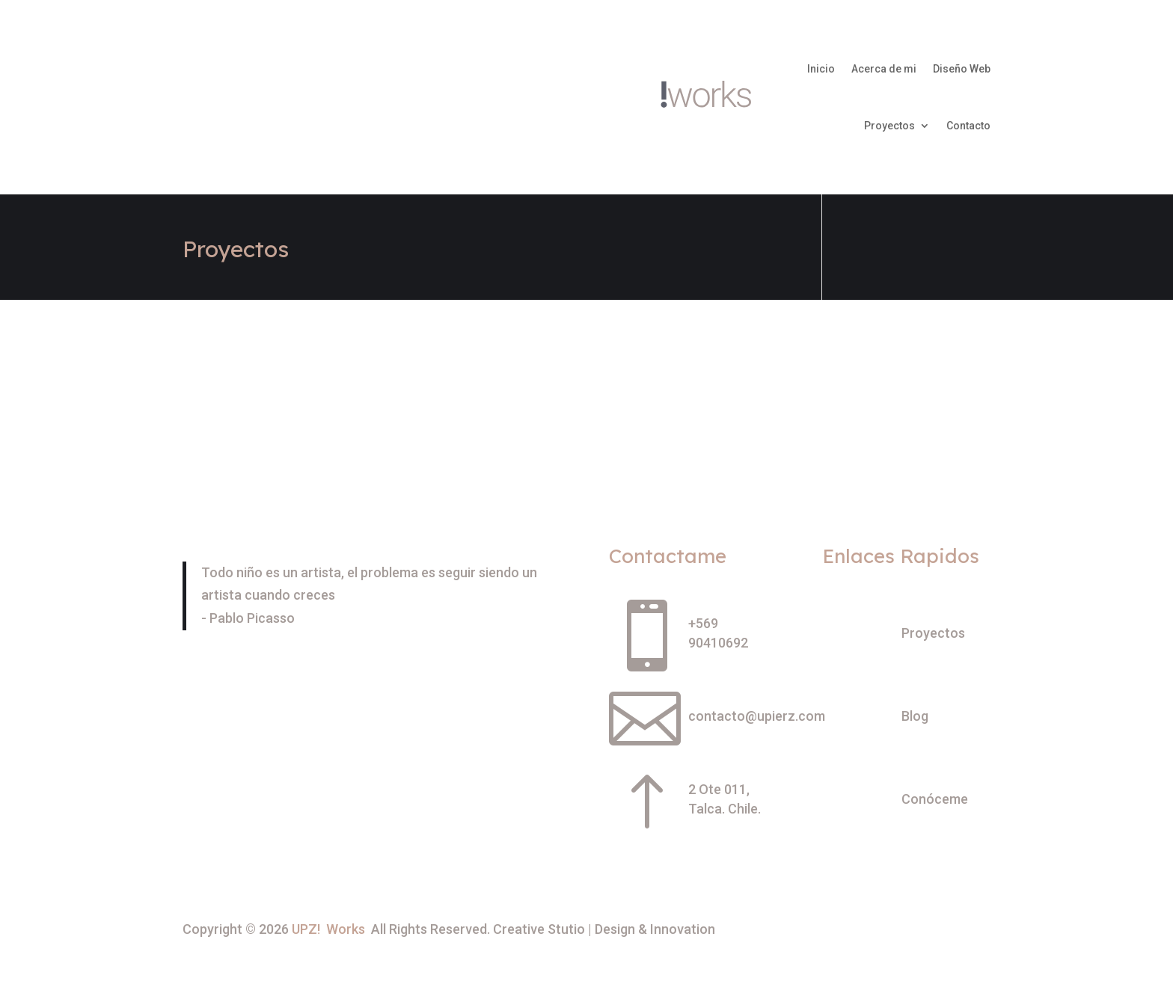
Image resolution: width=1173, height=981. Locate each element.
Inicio (821, 69)
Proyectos (889, 126)
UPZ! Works (328, 929)
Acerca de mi (883, 69)
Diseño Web (961, 69)
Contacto (968, 126)
